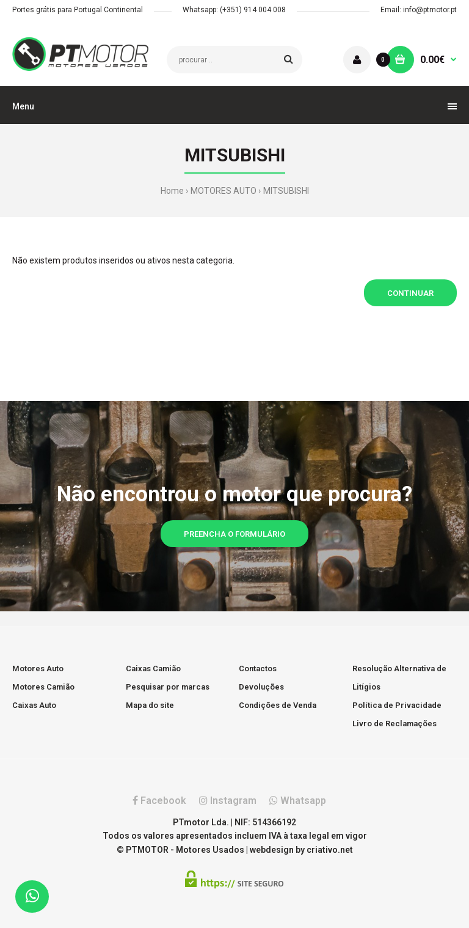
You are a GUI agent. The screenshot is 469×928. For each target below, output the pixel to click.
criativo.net (330, 850)
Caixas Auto (34, 705)
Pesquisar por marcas (167, 686)
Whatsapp (297, 800)
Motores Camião (43, 686)
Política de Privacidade (397, 705)
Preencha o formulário (234, 534)
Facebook (159, 800)
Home (172, 191)
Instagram (227, 800)
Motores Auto (38, 668)
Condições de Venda (277, 705)
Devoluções (261, 686)
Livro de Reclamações (394, 723)
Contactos (258, 668)
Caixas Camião (153, 668)
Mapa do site (150, 705)
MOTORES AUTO (223, 191)
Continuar (410, 293)
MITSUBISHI (286, 191)
